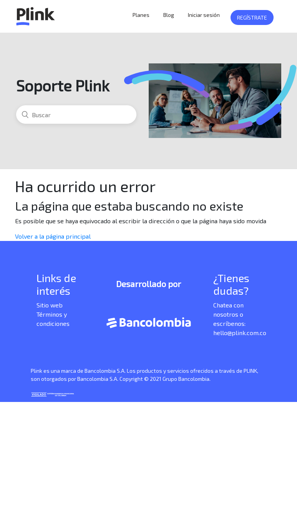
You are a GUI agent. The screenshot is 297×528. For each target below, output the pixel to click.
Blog (168, 15)
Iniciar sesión (204, 15)
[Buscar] (76, 114)
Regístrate (252, 17)
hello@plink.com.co (239, 332)
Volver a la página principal (53, 236)
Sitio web (50, 305)
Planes (141, 15)
